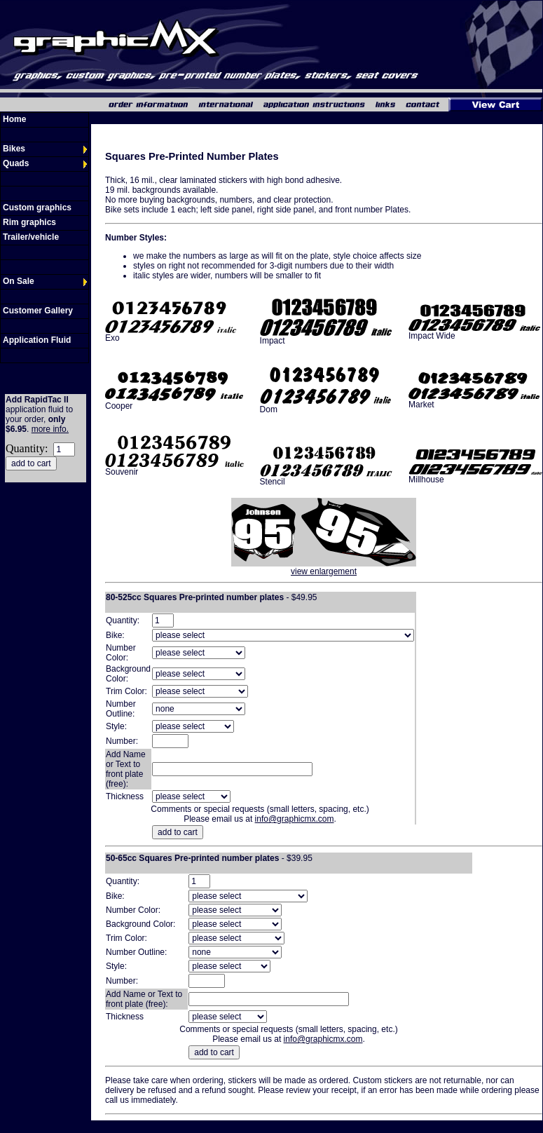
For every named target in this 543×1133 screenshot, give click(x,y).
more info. (50, 429)
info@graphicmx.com (294, 819)
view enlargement (324, 571)
